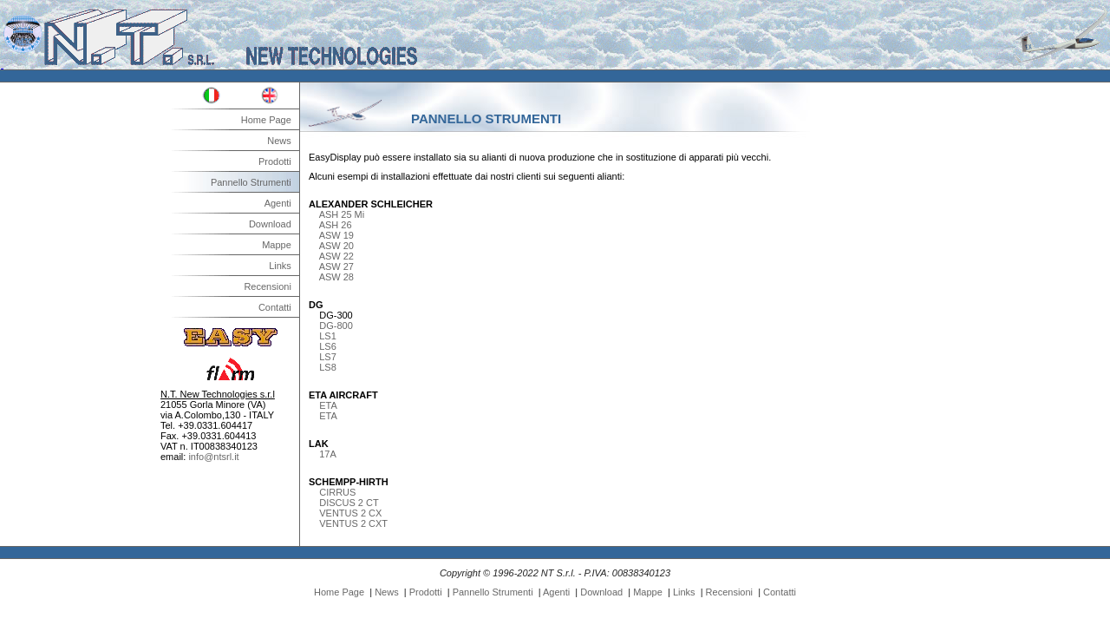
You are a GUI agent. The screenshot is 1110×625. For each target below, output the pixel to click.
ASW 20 (336, 245)
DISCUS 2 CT (348, 502)
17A (327, 454)
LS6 (327, 346)
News (279, 140)
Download (270, 224)
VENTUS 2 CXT (353, 523)
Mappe (276, 245)
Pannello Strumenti (251, 182)
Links (280, 265)
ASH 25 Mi (342, 214)
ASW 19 (336, 235)
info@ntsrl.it (213, 456)
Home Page (266, 120)
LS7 (327, 357)
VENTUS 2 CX (350, 513)
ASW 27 (336, 266)
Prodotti (274, 161)
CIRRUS (337, 492)
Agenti (277, 203)
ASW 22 (336, 256)
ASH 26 (335, 225)
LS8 (327, 367)
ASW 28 (336, 277)
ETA (328, 405)
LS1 (327, 336)
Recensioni (267, 286)
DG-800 (336, 325)
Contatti (274, 307)
